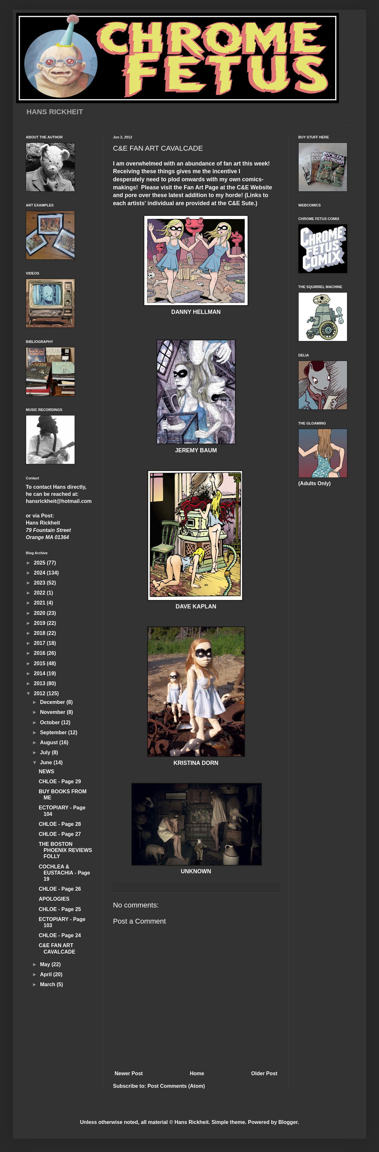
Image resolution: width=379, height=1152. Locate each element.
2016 (40, 653)
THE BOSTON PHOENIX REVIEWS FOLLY (65, 850)
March (48, 984)
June (47, 762)
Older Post (264, 1073)
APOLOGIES (54, 899)
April (46, 974)
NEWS (46, 771)
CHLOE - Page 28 (60, 824)
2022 (40, 593)
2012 (40, 693)
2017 (40, 643)
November (53, 712)
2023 (40, 583)
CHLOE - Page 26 (60, 889)
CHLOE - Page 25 (60, 909)
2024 (40, 573)
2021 (40, 603)
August (49, 742)
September (54, 732)
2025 (40, 563)
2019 (40, 623)
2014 (40, 673)
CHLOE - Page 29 (60, 781)
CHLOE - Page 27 (60, 834)
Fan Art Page (200, 187)
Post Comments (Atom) (176, 1086)
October (50, 722)
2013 (40, 683)
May (46, 964)
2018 (40, 633)
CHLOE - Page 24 (60, 935)
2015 (40, 663)
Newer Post (129, 1073)
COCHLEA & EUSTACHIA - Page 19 (64, 873)
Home (197, 1073)
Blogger (288, 1122)
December (53, 702)
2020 (40, 613)
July (46, 752)
